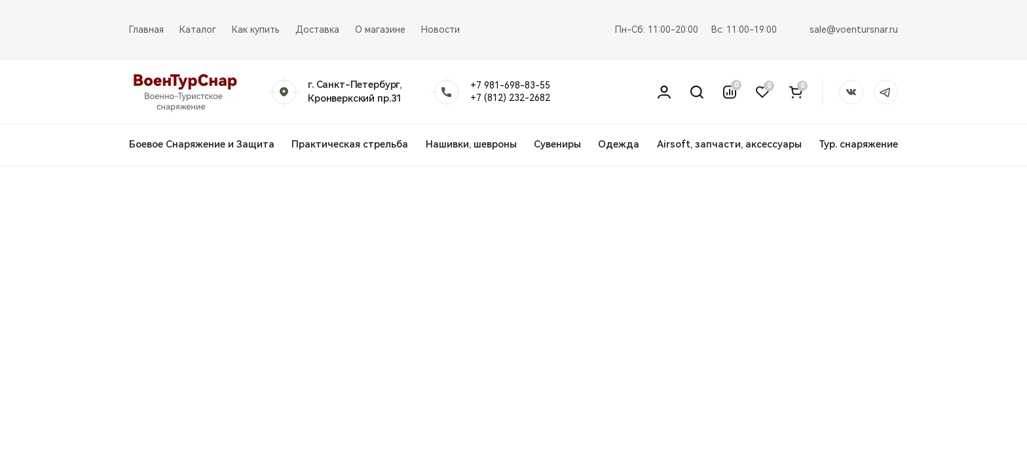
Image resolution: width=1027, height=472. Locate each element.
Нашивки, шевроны (471, 144)
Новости (440, 29)
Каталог (197, 29)
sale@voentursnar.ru (854, 29)
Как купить (256, 29)
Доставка (317, 29)
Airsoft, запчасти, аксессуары (729, 144)
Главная (146, 29)
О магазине (380, 29)
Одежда (618, 144)
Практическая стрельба (349, 144)
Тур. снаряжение (858, 144)
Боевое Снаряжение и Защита (201, 144)
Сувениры (557, 144)
